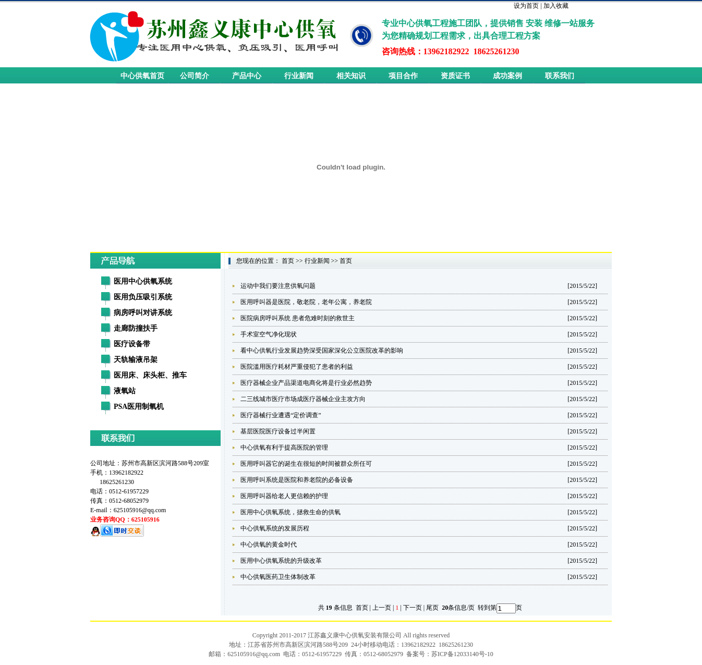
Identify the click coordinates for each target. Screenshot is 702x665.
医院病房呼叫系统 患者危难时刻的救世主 (297, 318)
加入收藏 (555, 5)
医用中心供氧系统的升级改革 (281, 560)
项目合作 (403, 76)
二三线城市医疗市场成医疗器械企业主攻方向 (303, 399)
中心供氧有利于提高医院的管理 (284, 447)
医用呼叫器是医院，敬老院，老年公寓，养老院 (306, 302)
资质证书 (455, 76)
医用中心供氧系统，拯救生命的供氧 (290, 512)
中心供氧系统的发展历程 (274, 528)
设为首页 (526, 5)
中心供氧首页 (142, 76)
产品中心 (246, 76)
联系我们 (559, 76)
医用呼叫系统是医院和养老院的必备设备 (296, 479)
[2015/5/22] (582, 285)
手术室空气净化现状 (268, 334)
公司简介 (194, 76)
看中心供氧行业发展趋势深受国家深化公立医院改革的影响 (321, 350)
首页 (288, 260)
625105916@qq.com (140, 510)
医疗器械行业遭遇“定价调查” (280, 415)
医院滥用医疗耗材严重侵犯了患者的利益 (296, 366)
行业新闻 (298, 76)
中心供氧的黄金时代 (268, 544)
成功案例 (507, 76)
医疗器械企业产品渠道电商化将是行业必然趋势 (306, 382)
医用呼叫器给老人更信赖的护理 (284, 496)
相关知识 (351, 76)
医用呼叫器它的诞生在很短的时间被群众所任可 (306, 463)
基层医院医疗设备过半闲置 (278, 431)
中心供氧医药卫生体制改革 (278, 577)
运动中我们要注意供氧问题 (278, 285)
